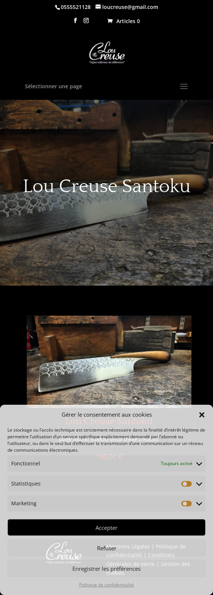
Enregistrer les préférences (106, 568)
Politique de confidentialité (106, 585)
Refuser (106, 548)
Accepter (106, 527)
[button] (202, 415)
